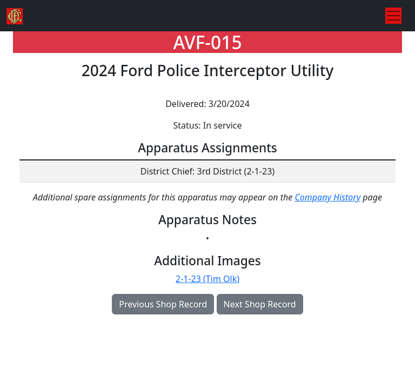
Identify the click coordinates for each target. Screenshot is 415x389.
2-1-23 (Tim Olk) (207, 279)
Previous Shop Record (163, 304)
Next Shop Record (260, 304)
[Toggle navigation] (393, 15)
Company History (327, 197)
